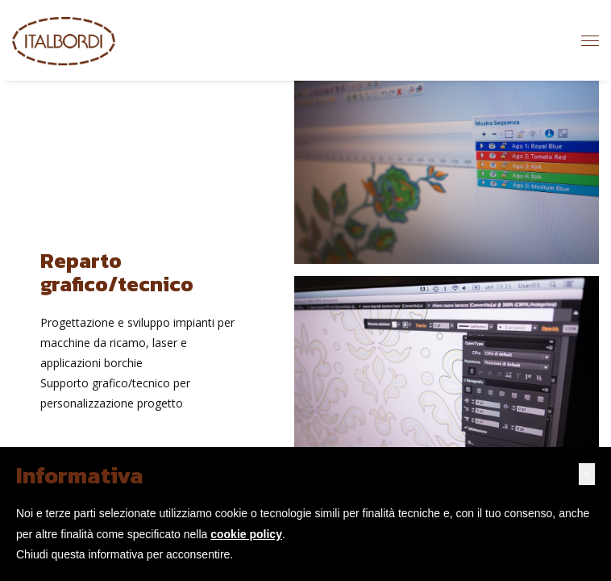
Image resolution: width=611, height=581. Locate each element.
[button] (587, 474)
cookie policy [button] (246, 534)
